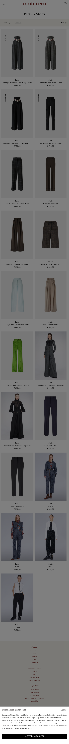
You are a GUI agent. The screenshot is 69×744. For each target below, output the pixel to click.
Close (64, 710)
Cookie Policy (6, 725)
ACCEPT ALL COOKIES (34, 736)
